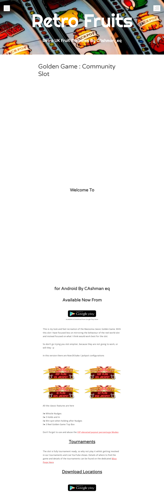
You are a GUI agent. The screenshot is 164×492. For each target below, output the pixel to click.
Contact (102, 462)
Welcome (82, 473)
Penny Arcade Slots (72, 462)
